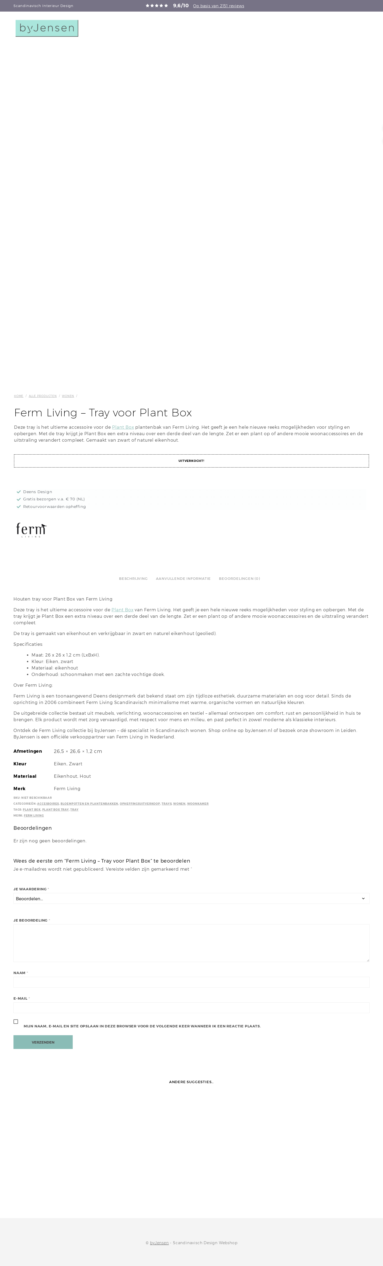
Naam (20, 973)
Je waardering (31, 889)
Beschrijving (133, 578)
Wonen (68, 395)
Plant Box (123, 427)
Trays (167, 803)
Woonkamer (198, 803)
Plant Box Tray (55, 809)
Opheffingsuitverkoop (140, 803)
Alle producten (43, 395)
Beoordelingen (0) (239, 578)
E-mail (21, 998)
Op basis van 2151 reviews (218, 6)
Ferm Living (34, 815)
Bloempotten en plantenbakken (89, 803)
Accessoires (48, 803)
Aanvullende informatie (183, 578)
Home (18, 395)
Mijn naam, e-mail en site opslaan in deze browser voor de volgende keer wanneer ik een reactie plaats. (142, 1026)
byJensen (159, 1243)
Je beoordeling (31, 920)
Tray (74, 809)
